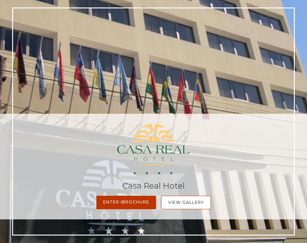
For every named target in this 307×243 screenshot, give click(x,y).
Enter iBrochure (126, 202)
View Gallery (186, 202)
